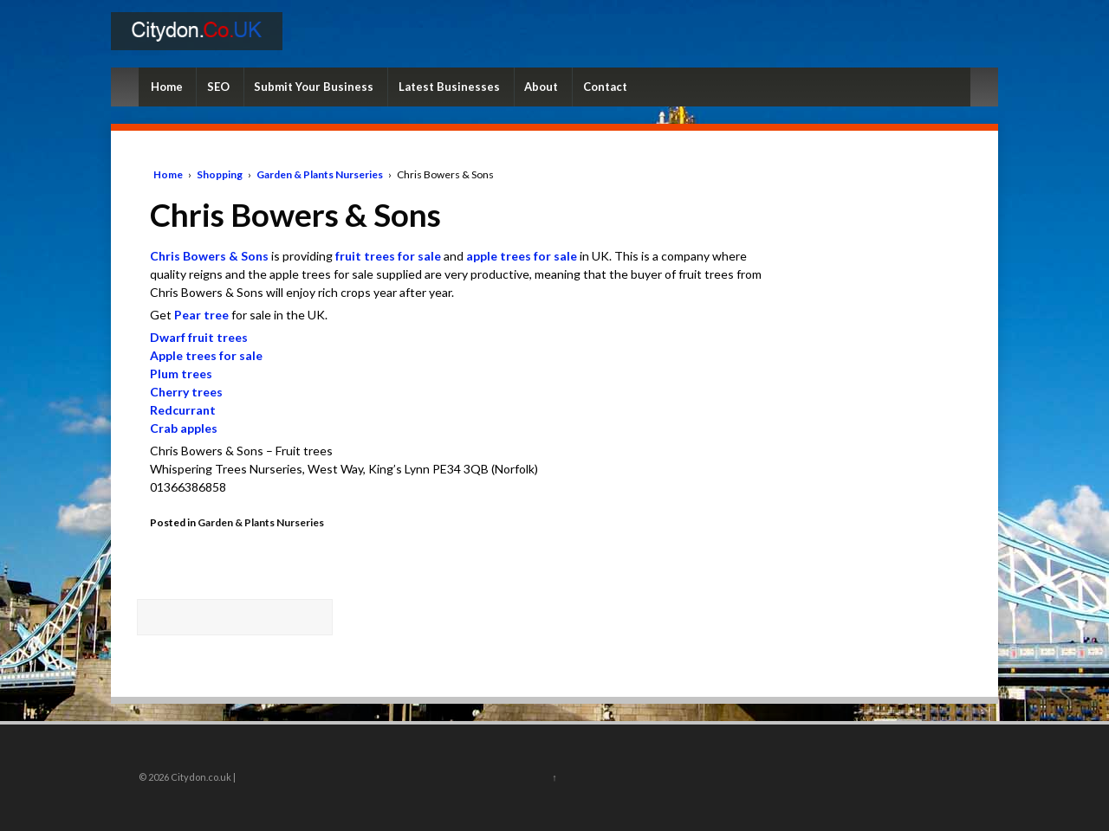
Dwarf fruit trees (199, 337)
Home (167, 86)
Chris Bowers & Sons (209, 255)
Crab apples (183, 428)
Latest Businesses (449, 86)
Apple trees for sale (206, 355)
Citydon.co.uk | (202, 777)
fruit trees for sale (388, 255)
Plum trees (181, 373)
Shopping (220, 174)
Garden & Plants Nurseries (319, 174)
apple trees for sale (521, 255)
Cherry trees (186, 391)
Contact (605, 86)
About (541, 86)
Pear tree (201, 314)
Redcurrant (183, 410)
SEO (218, 86)
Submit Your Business (313, 86)
